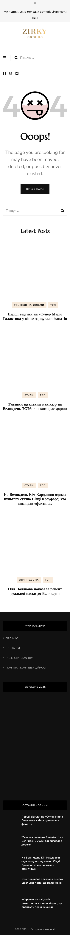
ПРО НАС (12, 638)
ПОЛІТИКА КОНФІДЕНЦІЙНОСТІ (26, 667)
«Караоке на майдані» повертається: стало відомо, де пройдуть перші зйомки (41, 903)
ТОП (53, 305)
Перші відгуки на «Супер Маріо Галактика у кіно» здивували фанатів (35, 316)
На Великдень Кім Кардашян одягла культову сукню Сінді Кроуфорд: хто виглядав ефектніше (35, 499)
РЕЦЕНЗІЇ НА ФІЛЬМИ (29, 305)
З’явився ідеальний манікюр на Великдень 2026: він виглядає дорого (35, 406)
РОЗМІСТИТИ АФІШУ (19, 658)
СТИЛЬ (29, 395)
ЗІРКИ (25, 929)
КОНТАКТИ (13, 648)
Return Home (35, 189)
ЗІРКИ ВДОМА (29, 579)
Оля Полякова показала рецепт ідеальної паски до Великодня (35, 591)
